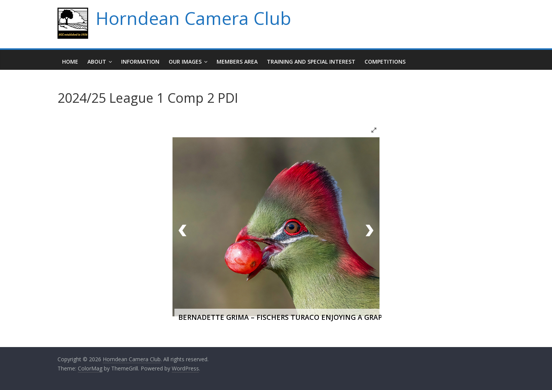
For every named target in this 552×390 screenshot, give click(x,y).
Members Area (237, 61)
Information (140, 61)
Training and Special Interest (311, 61)
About (96, 61)
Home (70, 61)
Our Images (185, 61)
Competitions (385, 61)
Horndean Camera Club (193, 18)
